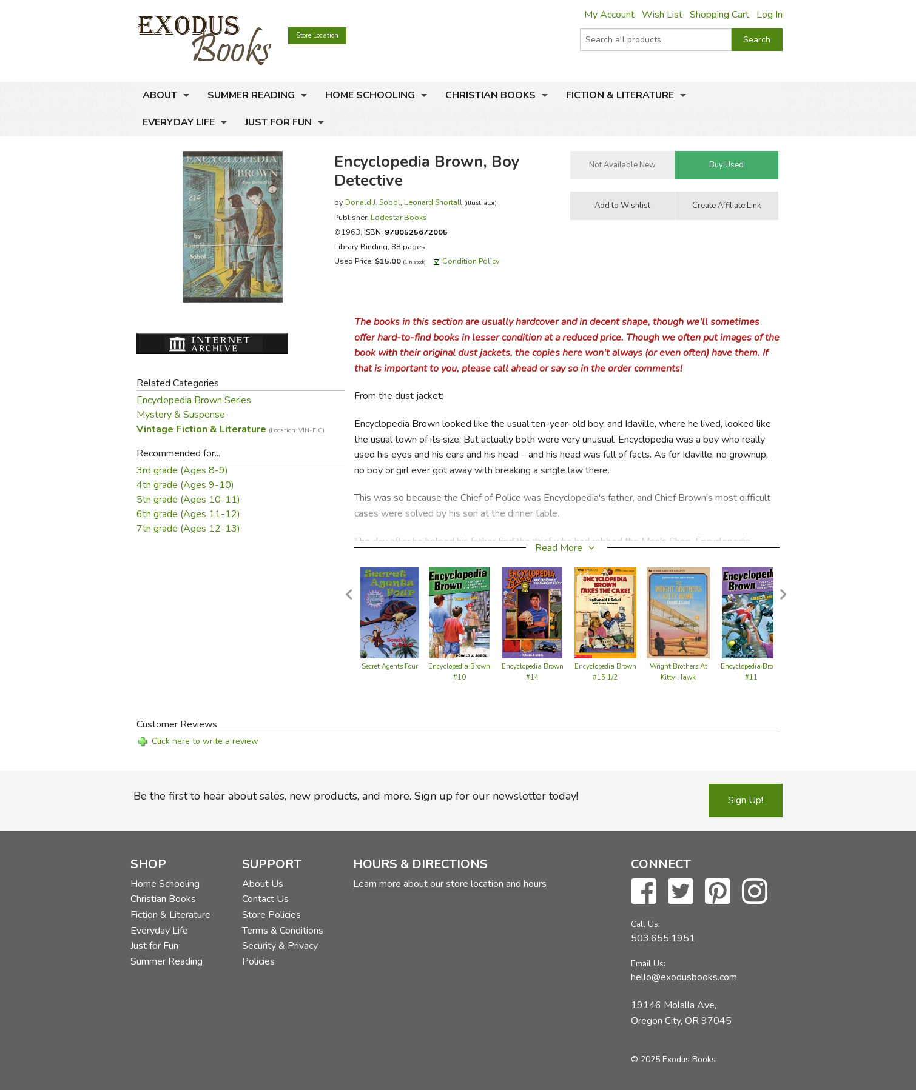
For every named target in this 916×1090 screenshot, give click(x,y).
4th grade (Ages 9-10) (185, 485)
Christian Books (490, 95)
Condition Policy (471, 261)
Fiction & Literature (620, 95)
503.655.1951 (663, 938)
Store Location (317, 35)
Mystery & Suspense (180, 414)
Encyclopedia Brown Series (193, 400)
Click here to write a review (205, 741)
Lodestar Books (399, 217)
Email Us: (648, 963)
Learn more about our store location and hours (450, 884)
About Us (262, 884)
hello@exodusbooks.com (684, 977)
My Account (609, 14)
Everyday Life (179, 122)
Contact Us (265, 899)
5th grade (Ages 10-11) (188, 499)
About (160, 95)
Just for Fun (278, 122)
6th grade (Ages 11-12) (188, 514)
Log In (769, 14)
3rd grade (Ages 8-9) (182, 470)
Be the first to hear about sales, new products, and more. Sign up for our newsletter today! (355, 796)
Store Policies (271, 914)
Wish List (662, 14)
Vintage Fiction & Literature (230, 429)
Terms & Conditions (282, 930)
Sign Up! (745, 800)
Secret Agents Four (390, 666)
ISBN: (406, 232)
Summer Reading (251, 95)
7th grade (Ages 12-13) (188, 528)
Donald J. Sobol (372, 202)
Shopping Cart (719, 14)
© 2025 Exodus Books (673, 1059)
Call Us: (645, 924)
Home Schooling (370, 95)
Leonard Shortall (433, 202)
